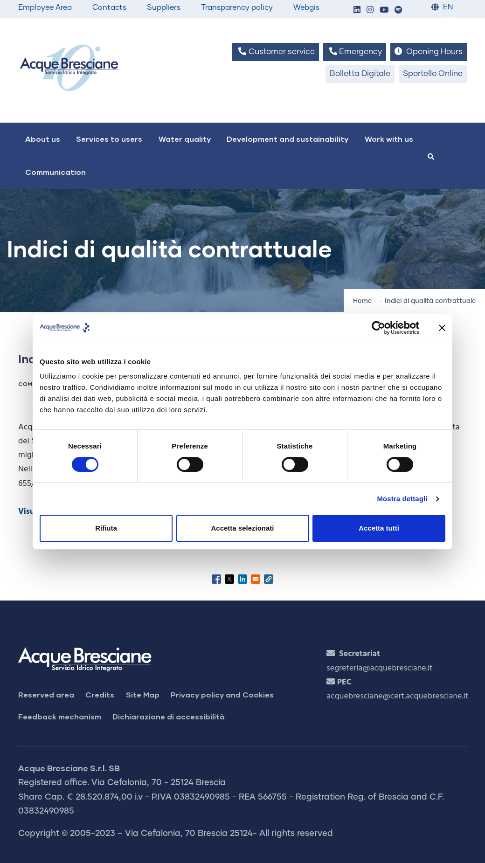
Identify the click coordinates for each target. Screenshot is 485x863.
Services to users (109, 138)
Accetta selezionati (242, 528)
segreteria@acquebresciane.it (379, 668)
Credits (99, 694)
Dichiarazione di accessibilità (168, 716)
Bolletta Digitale (360, 74)
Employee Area (45, 7)
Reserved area (46, 694)
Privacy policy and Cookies (222, 694)
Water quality (185, 138)
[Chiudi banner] (442, 327)
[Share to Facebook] (216, 579)
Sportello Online (433, 74)
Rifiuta (106, 528)
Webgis (306, 7)
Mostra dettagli (402, 499)
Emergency (354, 51)
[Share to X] (229, 579)
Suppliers (163, 7)
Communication (55, 171)
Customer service (275, 51)
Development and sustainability (287, 138)
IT (449, 19)
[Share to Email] (255, 579)
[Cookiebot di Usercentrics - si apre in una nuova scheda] (378, 328)
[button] (356, 10)
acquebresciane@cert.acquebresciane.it (397, 696)
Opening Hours (429, 51)
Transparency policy (237, 7)
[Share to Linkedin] (242, 579)
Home (362, 301)
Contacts (109, 7)
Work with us (389, 138)
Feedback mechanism (59, 716)
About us (42, 138)
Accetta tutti (379, 528)
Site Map (142, 694)
